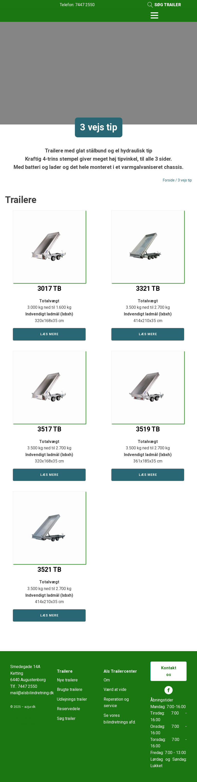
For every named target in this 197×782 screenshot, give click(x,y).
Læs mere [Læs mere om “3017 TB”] (49, 334)
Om (107, 680)
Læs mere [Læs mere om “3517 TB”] (49, 475)
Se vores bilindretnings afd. (120, 719)
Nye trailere (67, 680)
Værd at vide (115, 689)
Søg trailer (66, 718)
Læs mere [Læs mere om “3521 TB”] (49, 615)
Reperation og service (116, 702)
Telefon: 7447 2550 (77, 4)
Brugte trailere (69, 689)
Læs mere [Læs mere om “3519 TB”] (148, 475)
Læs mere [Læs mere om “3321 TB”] (148, 334)
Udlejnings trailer (72, 699)
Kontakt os (168, 671)
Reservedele (68, 708)
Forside (169, 180)
